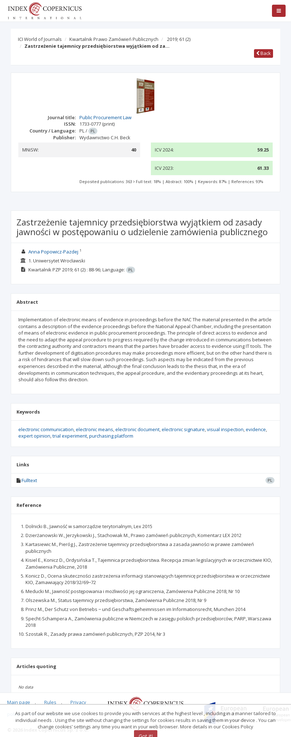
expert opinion (34, 436)
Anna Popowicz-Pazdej (53, 251)
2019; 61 (178, 39)
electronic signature (183, 429)
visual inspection (225, 429)
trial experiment (69, 436)
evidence (256, 429)
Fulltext (29, 480)
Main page (18, 702)
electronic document (137, 429)
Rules (50, 702)
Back (263, 53)
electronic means (94, 429)
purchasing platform (111, 436)
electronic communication (46, 429)
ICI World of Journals (40, 39)
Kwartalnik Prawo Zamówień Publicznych (113, 39)
